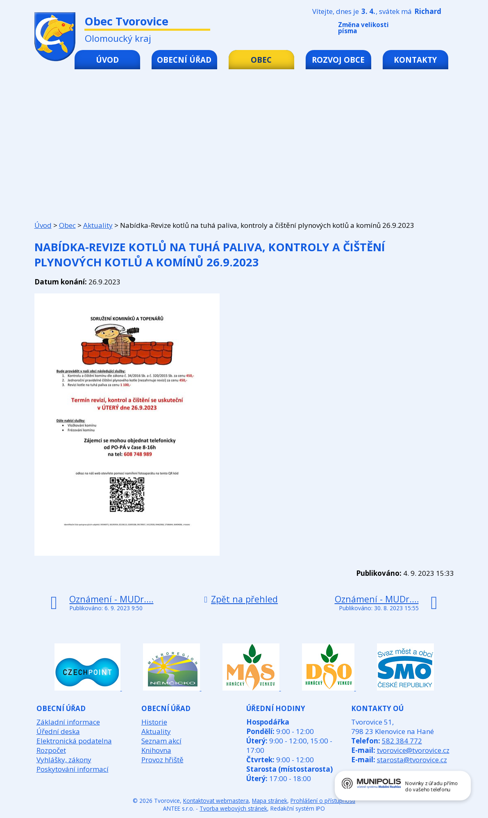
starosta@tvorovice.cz (412, 759)
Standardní (425, 29)
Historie (154, 722)
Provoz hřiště (162, 759)
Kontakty (415, 60)
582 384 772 (402, 740)
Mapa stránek (269, 800)
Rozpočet (51, 750)
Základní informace (68, 722)
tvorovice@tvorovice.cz (413, 750)
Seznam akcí (161, 740)
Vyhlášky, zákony (63, 759)
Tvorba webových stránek (233, 808)
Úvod (107, 60)
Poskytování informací (72, 769)
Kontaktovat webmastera (216, 800)
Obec (261, 60)
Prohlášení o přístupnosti (323, 800)
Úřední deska (58, 731)
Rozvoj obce (338, 60)
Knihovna (156, 750)
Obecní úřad (184, 60)
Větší (438, 29)
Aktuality (98, 225)
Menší (413, 29)
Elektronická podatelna (74, 740)
